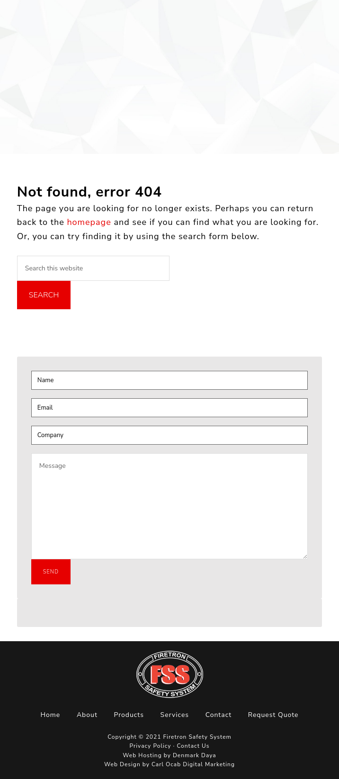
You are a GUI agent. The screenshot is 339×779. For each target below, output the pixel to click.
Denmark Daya (194, 755)
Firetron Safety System (37, 25)
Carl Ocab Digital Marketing (193, 764)
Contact (218, 714)
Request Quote (273, 714)
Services (175, 714)
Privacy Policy (150, 746)
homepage (89, 222)
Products (129, 714)
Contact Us (193, 746)
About (87, 714)
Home (50, 714)
